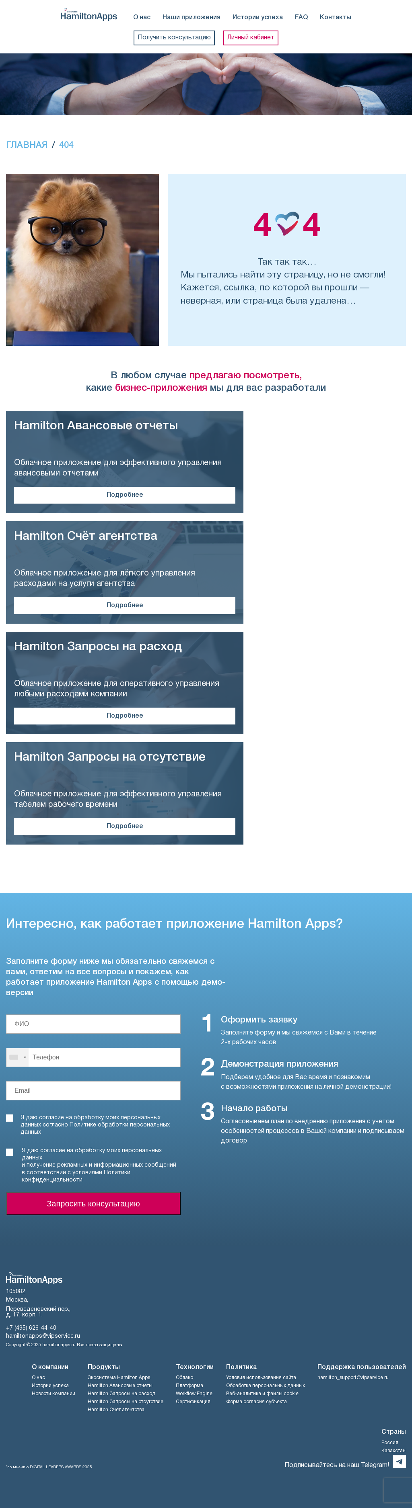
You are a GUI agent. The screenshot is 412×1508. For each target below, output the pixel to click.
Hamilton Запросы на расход (121, 1394)
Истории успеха (258, 17)
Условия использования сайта (261, 1377)
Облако (184, 1377)
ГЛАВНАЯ (27, 145)
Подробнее (125, 495)
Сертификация (193, 1402)
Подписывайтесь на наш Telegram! (336, 1465)
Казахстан (393, 1451)
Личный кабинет (250, 38)
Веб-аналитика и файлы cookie (262, 1394)
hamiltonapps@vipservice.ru (43, 1336)
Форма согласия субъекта (256, 1402)
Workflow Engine (194, 1394)
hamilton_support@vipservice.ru (353, 1377)
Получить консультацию (174, 38)
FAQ (301, 17)
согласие (52, 1150)
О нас (141, 17)
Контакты (335, 17)
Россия (389, 1443)
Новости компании (53, 1394)
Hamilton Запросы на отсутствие (125, 1402)
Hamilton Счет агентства (116, 1410)
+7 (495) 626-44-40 (31, 1328)
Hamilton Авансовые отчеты (120, 1386)
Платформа (189, 1386)
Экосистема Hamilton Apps (119, 1377)
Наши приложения (191, 17)
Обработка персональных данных (265, 1386)
